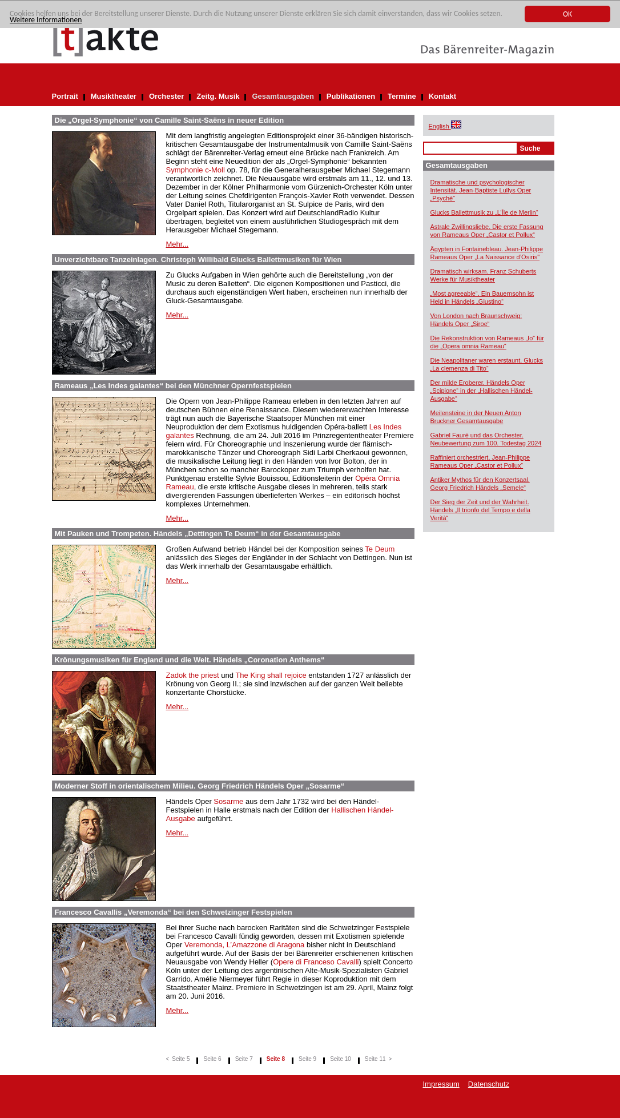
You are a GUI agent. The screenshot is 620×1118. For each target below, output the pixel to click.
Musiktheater (113, 96)
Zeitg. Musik (217, 96)
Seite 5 (181, 1059)
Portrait (65, 96)
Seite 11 (375, 1059)
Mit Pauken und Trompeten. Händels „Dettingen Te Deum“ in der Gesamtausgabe (198, 533)
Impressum (441, 1084)
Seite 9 (307, 1059)
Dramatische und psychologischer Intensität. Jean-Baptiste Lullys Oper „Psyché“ (481, 190)
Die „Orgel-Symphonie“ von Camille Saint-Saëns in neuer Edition (169, 120)
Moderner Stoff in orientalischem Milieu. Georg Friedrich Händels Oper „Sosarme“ (200, 786)
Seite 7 (244, 1059)
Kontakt (442, 96)
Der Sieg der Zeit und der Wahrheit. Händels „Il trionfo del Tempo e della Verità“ (480, 509)
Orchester (166, 96)
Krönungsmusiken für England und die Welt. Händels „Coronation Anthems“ (190, 659)
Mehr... (177, 244)
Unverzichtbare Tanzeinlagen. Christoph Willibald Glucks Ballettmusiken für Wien (198, 259)
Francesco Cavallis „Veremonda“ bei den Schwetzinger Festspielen (173, 912)
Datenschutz (488, 1084)
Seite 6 (212, 1059)
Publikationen (351, 96)
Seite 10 (340, 1059)
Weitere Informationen (46, 20)
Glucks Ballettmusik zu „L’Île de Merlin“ (484, 212)
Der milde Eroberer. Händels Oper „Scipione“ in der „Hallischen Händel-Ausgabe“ (481, 390)
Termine (402, 96)
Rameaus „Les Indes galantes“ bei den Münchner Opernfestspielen (173, 385)
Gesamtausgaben (282, 96)
